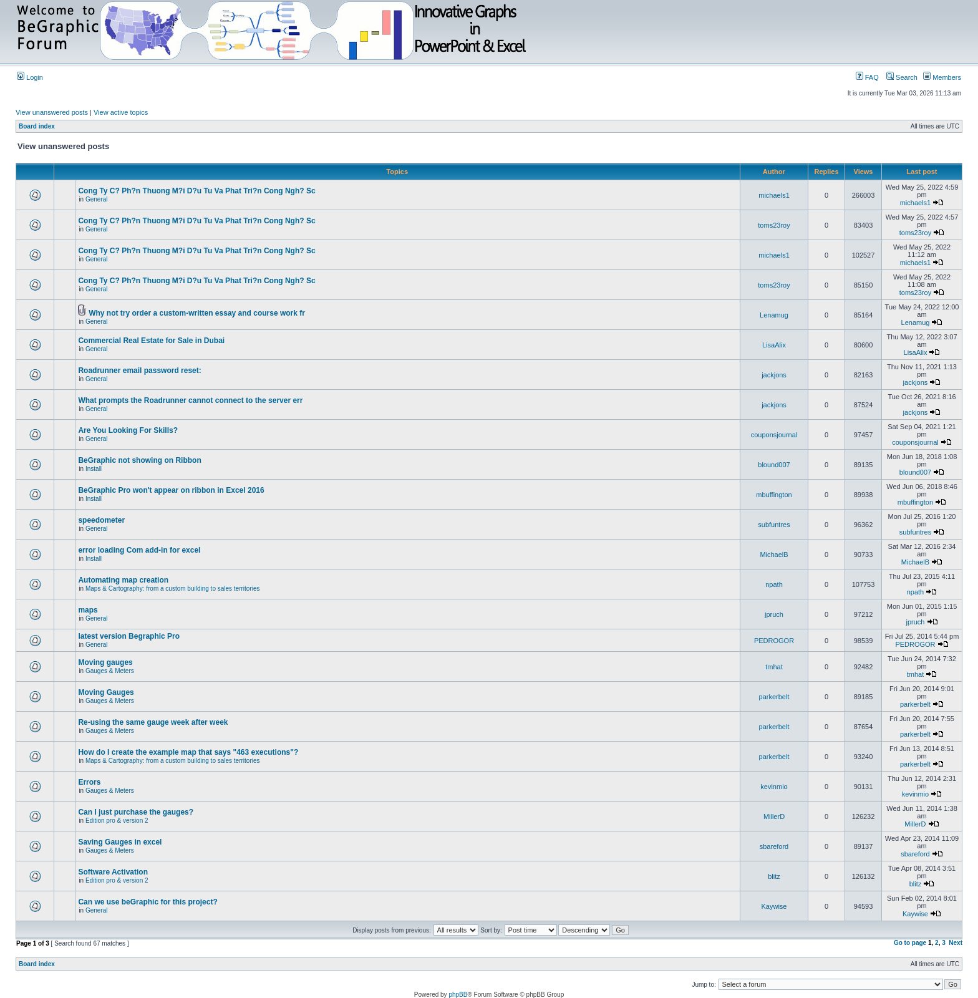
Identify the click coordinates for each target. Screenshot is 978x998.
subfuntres (774, 524)
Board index (37, 126)
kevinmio (773, 786)
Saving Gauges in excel (120, 842)
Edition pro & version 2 (116, 820)
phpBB (457, 994)
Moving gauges (105, 662)
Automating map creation (123, 580)
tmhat (774, 667)
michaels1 (774, 195)
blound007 (774, 464)
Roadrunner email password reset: (139, 370)
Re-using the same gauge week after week (153, 722)
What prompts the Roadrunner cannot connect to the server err (190, 400)
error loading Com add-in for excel (139, 550)
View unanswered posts (52, 112)
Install (93, 468)
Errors (89, 782)
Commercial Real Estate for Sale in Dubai (151, 340)
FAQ (867, 77)
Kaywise (774, 906)
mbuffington (774, 494)
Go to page (910, 942)
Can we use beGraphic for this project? (147, 902)
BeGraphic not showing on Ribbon (139, 460)
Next (955, 942)
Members (942, 77)
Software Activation (113, 872)
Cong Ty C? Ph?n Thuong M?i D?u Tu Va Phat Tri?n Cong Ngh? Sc (196, 191)
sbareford (774, 846)
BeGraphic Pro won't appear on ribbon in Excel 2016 (171, 490)
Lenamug (774, 315)
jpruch (774, 614)
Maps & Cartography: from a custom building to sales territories (172, 588)
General (96, 199)
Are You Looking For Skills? (128, 430)
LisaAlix (774, 345)
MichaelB (774, 554)
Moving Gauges (105, 692)
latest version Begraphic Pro (129, 636)
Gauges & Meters (109, 670)
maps (87, 610)
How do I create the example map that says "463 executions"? (188, 752)
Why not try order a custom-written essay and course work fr (197, 313)
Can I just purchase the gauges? (135, 812)
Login (30, 77)
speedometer (101, 520)
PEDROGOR (774, 640)
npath (774, 584)
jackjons (774, 375)
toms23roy (774, 225)
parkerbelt (774, 696)
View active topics (121, 112)
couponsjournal (774, 434)
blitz (774, 876)
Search (901, 77)
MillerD (774, 816)
